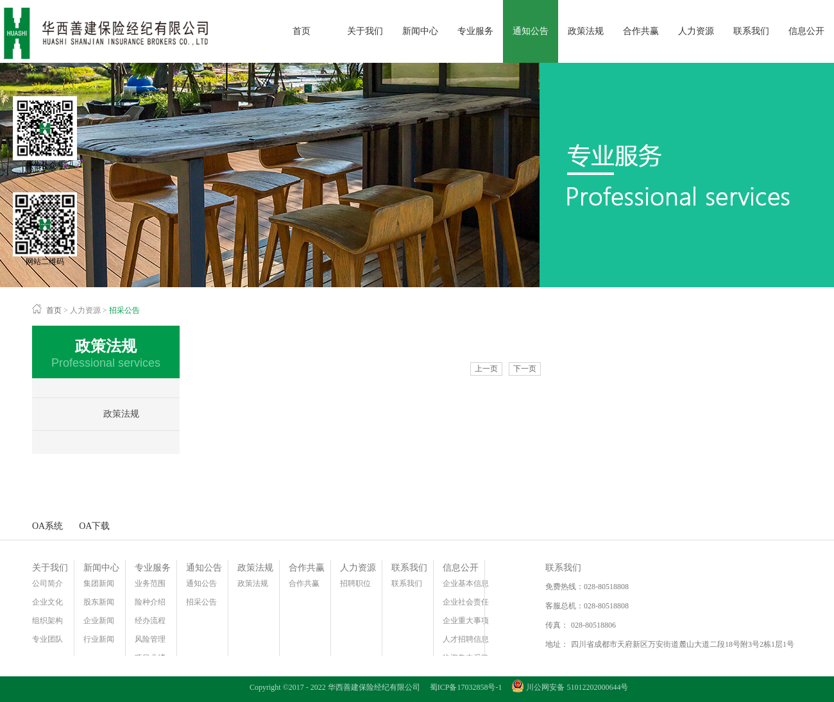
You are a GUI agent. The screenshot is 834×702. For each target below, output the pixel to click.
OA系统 (47, 526)
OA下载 (94, 526)
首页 (302, 31)
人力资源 (85, 310)
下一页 (524, 368)
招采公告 (124, 310)
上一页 (486, 368)
